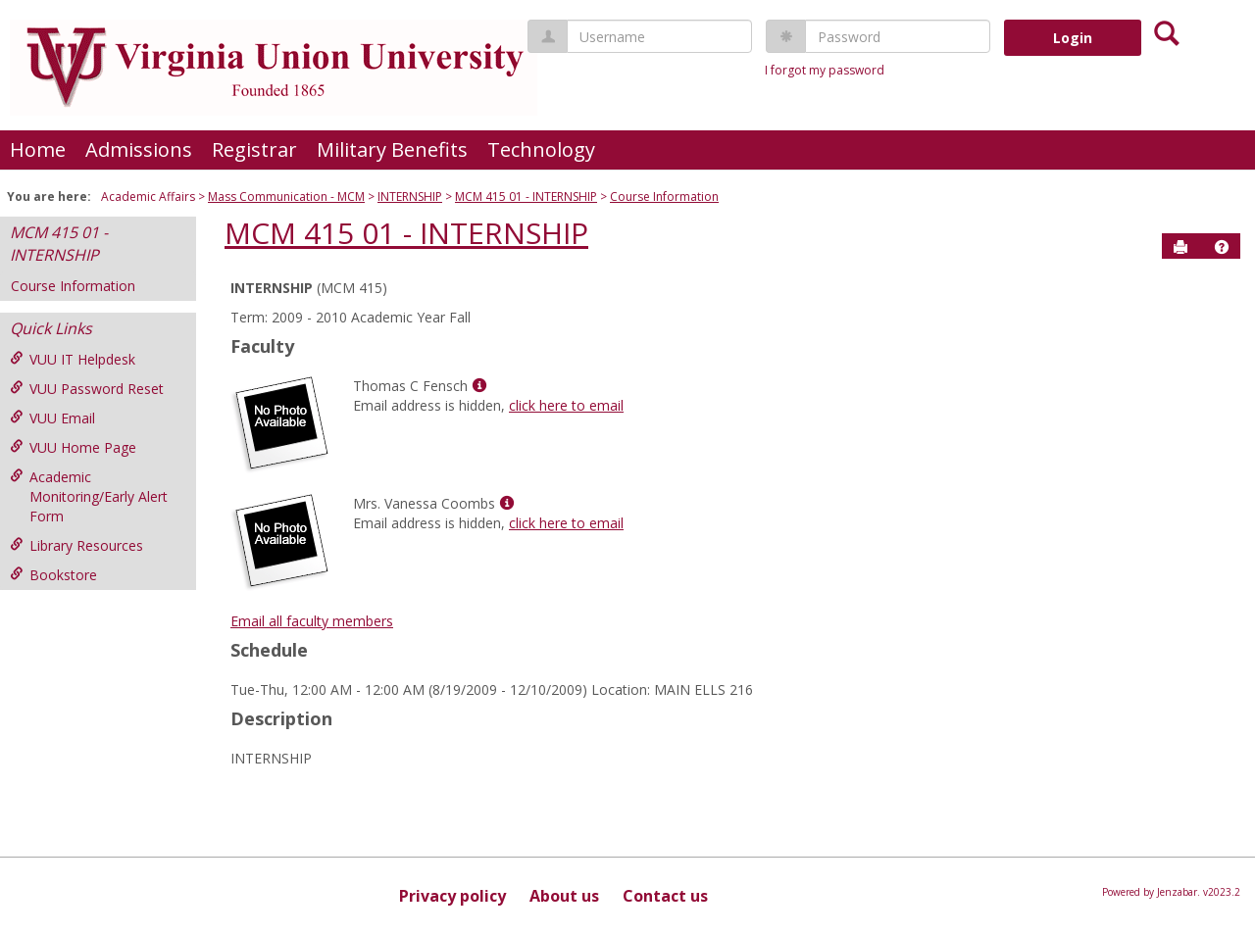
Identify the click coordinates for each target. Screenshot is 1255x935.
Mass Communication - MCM (286, 196)
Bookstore (53, 575)
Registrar (254, 149)
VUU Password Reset (87, 388)
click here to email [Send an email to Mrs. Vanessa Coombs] (566, 523)
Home (38, 149)
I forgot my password (824, 70)
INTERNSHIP (409, 196)
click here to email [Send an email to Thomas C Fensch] (566, 405)
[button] (1221, 247)
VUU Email (52, 418)
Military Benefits (392, 149)
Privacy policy (452, 896)
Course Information (664, 196)
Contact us (665, 896)
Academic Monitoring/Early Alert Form (89, 496)
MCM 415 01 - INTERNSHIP (526, 196)
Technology (541, 149)
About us (564, 896)
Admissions (138, 149)
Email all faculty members (311, 621)
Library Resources (76, 545)
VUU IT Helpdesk (72, 359)
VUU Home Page (73, 447)
